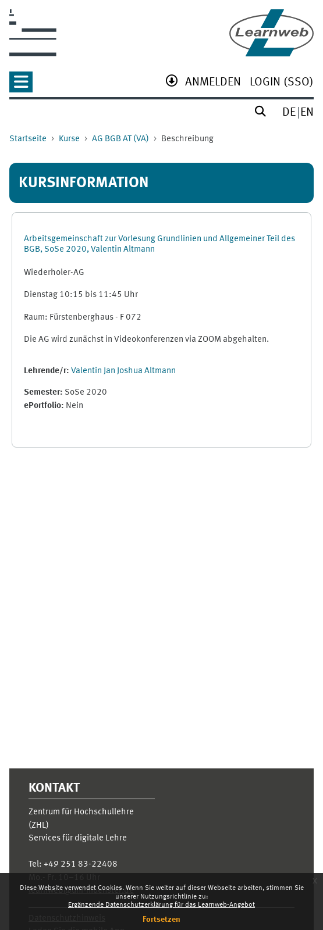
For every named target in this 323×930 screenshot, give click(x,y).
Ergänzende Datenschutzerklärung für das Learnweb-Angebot (161, 905)
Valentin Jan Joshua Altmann (123, 371)
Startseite (28, 139)
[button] (21, 85)
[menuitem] (213, 83)
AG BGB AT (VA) (120, 139)
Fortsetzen (161, 919)
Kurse (69, 139)
